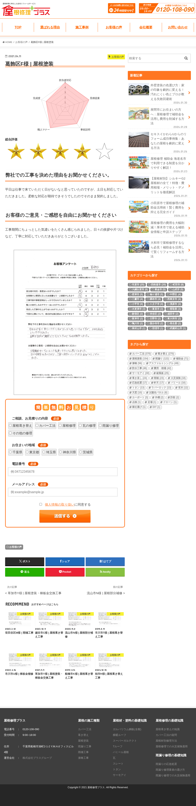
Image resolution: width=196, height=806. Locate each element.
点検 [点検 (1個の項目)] (136, 402)
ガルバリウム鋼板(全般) (127, 729)
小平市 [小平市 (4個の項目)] (137, 304)
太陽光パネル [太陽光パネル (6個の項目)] (158, 392)
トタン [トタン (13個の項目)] (138, 387)
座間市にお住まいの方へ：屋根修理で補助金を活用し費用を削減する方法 (158, 118)
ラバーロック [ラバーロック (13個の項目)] (161, 387)
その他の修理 (22, 433)
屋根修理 (69, 425)
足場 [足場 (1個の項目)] (152, 402)
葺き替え (83, 734)
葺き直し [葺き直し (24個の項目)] (139, 378)
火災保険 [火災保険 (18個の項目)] (178, 378)
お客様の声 (114, 27)
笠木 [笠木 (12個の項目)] (183, 387)
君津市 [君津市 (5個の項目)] (137, 294)
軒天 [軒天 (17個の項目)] (159, 382)
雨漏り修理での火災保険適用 (173, 775)
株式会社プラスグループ (37, 757)
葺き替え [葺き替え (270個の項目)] (166, 353)
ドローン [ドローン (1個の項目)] (170, 402)
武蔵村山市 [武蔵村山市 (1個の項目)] (178, 328)
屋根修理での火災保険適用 (172, 746)
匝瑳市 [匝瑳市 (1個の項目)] (157, 328)
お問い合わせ (178, 27)
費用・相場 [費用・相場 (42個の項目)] (162, 368)
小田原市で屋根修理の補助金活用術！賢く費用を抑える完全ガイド (158, 209)
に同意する (68, 504)
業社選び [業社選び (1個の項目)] (139, 407)
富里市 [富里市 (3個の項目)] (157, 309)
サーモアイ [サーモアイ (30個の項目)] (141, 373)
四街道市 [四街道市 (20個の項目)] (158, 284)
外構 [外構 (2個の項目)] (159, 397)
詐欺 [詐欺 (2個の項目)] (174, 397)
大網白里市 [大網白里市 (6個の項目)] (140, 289)
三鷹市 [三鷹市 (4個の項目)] (137, 299)
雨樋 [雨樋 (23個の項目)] (159, 378)
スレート (118, 763)
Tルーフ (117, 746)
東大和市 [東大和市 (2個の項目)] (174, 318)
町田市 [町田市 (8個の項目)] (178, 284)
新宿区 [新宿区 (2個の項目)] (137, 313)
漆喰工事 (83, 757)
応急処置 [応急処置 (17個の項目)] (139, 382)
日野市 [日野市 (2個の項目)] (155, 318)
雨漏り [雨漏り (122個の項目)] (162, 358)
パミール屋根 (121, 752)
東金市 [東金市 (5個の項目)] (160, 289)
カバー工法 (47, 425)
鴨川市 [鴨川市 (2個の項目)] (137, 323)
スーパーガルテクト (125, 740)
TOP (18, 27)
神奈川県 (69, 452)
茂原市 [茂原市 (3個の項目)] (175, 304)
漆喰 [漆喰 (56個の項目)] (137, 363)
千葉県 (17, 452)
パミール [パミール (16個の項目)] (178, 382)
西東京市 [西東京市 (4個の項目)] (174, 299)
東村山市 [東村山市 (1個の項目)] (138, 328)
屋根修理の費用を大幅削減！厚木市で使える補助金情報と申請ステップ (158, 229)
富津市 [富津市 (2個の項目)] (137, 318)
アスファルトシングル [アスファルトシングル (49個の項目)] (164, 363)
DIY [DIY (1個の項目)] (156, 407)
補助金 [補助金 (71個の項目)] (182, 358)
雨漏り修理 (110, 425)
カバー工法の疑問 (166, 734)
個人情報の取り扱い (59, 504)
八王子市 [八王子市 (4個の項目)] (156, 304)
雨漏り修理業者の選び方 (170, 769)
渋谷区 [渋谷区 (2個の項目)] (155, 313)
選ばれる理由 (50, 27)
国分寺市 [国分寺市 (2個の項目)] (156, 323)
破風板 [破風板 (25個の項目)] (162, 373)
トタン (117, 769)
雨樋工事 (83, 752)
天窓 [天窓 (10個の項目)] (137, 392)
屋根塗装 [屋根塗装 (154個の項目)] (140, 358)
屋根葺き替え (22, 425)
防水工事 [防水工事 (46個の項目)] (139, 368)
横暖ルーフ (119, 734)
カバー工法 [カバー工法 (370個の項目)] (141, 353)
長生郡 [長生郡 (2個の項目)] (175, 323)
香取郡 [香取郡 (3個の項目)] (175, 309)
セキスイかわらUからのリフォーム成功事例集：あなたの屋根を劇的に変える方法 (158, 142)
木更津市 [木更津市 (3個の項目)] (138, 309)
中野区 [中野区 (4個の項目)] (175, 294)
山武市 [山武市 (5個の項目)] (177, 289)
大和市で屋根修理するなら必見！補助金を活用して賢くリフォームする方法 (158, 251)
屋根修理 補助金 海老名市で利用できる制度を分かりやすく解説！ (158, 164)
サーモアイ (119, 775)
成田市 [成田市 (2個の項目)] (172, 313)
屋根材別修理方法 (166, 740)
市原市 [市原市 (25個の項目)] (138, 284)
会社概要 (145, 27)
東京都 (34, 452)
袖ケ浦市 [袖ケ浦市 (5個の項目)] (156, 294)
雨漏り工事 (84, 746)
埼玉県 (51, 452)
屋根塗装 (83, 740)
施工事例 (81, 27)
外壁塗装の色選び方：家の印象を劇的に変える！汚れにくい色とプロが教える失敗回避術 (158, 93)
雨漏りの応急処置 (166, 764)
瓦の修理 (89, 425)
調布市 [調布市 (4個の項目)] (155, 299)
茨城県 (88, 452)
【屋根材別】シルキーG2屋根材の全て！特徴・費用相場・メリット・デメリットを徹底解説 (158, 187)
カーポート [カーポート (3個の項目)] (140, 397)
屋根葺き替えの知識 (168, 729)
